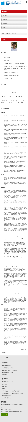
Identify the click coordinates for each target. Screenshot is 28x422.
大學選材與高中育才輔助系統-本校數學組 (11, 391)
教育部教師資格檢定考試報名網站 (10, 370)
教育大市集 (4, 386)
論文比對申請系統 (6, 398)
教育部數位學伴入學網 (7, 372)
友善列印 (4, 352)
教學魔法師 (4, 374)
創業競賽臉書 (5, 384)
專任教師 (5, 15)
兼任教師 (5, 19)
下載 (11, 78)
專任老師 (14, 33)
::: (1, 8)
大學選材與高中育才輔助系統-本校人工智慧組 (12, 393)
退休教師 (5, 23)
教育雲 (3, 388)
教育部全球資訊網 (6, 395)
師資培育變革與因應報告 (8, 368)
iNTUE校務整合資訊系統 (8, 365)
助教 (4, 27)
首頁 (3, 33)
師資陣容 (8, 33)
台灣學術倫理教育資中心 (8, 381)
